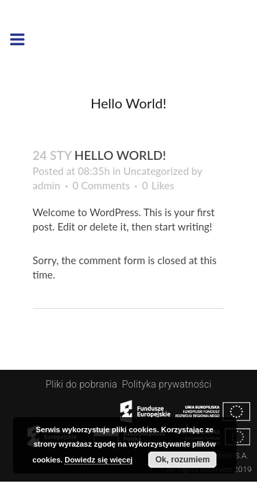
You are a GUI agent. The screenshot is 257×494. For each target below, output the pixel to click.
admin (46, 185)
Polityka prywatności (166, 384)
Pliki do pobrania (83, 384)
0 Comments (101, 185)
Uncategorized (156, 171)
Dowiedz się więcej (98, 460)
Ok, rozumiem (183, 459)
